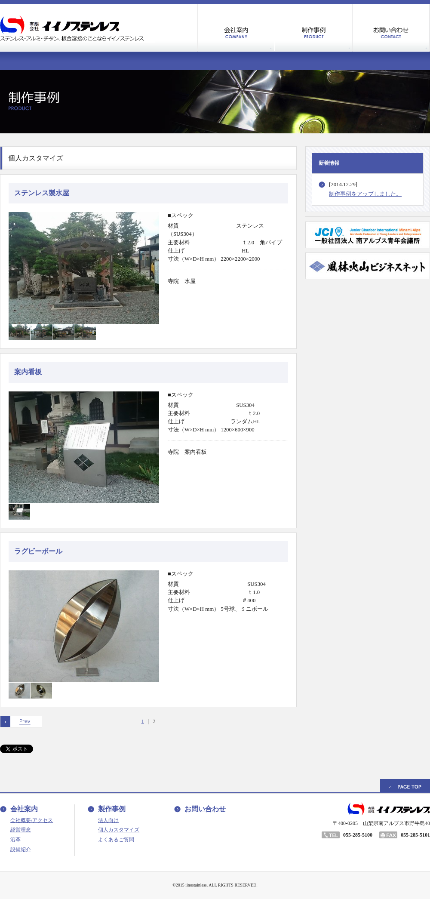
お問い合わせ (205, 809)
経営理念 (20, 830)
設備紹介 (20, 850)
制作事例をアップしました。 (365, 194)
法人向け (108, 820)
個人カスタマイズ (118, 830)
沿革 (15, 840)
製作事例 (112, 809)
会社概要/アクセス (31, 820)
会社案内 (24, 809)
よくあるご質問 (116, 840)
